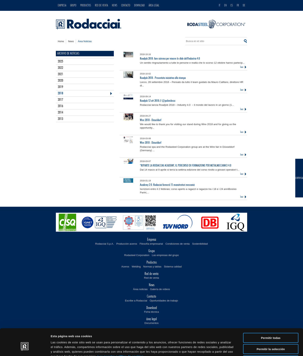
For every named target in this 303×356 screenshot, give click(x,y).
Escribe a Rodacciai (136, 300)
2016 (60, 106)
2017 (60, 100)
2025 (60, 61)
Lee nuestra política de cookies (121, 335)
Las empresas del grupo (165, 255)
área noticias (85, 41)
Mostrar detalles (209, 348)
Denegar (271, 340)
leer (241, 67)
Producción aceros (126, 243)
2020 (60, 80)
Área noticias (140, 289)
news (71, 41)
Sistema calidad (173, 266)
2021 (60, 74)
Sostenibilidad (200, 243)
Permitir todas (271, 317)
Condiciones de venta (177, 243)
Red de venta (151, 277)
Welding (136, 266)
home (61, 41)
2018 (60, 93)
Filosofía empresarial (151, 243)
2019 (60, 87)
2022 (60, 68)
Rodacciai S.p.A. (104, 243)
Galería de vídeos (160, 289)
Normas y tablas (152, 266)
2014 (60, 112)
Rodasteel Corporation (136, 255)
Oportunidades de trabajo (164, 300)
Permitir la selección (271, 328)
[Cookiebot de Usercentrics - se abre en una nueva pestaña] (25, 348)
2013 (60, 119)
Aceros (125, 266)
